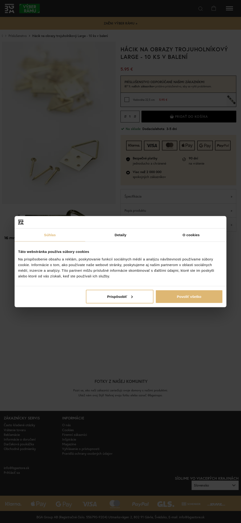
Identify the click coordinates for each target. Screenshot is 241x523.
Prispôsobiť (120, 296)
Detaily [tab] (120, 235)
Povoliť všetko (189, 296)
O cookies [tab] (191, 235)
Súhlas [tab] (50, 235)
